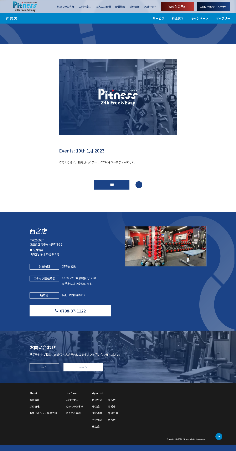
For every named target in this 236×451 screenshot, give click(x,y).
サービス (158, 18)
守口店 (96, 412)
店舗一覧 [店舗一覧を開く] (149, 7)
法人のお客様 (103, 7)
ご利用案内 (85, 7)
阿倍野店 (97, 406)
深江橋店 (97, 419)
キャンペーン (199, 18)
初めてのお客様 (65, 7)
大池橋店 (97, 426)
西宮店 (11, 18)
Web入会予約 (177, 6)
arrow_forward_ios (140, 185)
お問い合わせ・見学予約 (213, 7)
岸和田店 (113, 419)
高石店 (112, 406)
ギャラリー (223, 18)
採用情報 (134, 7)
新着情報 (120, 7)
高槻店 (112, 412)
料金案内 (178, 18)
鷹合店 (96, 432)
